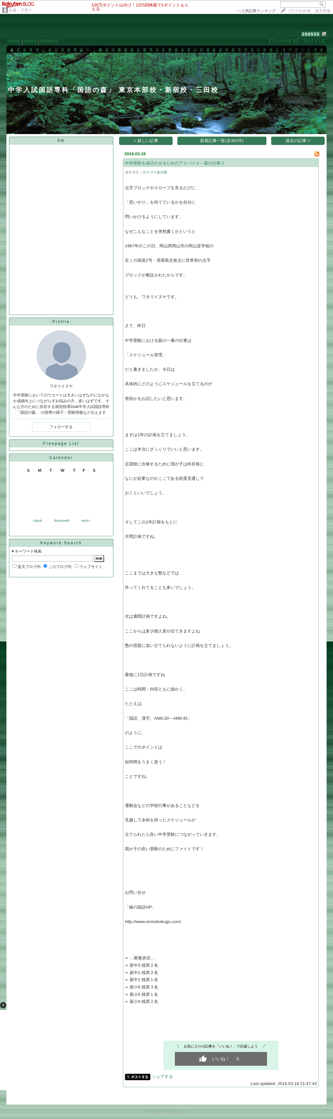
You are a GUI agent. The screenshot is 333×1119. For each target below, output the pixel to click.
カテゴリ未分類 (154, 172)
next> (85, 520)
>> (256, 11)
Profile (61, 321)
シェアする (162, 1076)
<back (37, 520)
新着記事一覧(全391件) (221, 140)
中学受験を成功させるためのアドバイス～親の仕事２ (175, 163)
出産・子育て (20, 10)
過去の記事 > (298, 140)
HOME (14, 41)
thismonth (61, 520)
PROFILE (49, 41)
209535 (311, 34)
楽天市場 (322, 11)
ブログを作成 (298, 11)
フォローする (61, 427)
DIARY (30, 41)
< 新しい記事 (146, 140)
